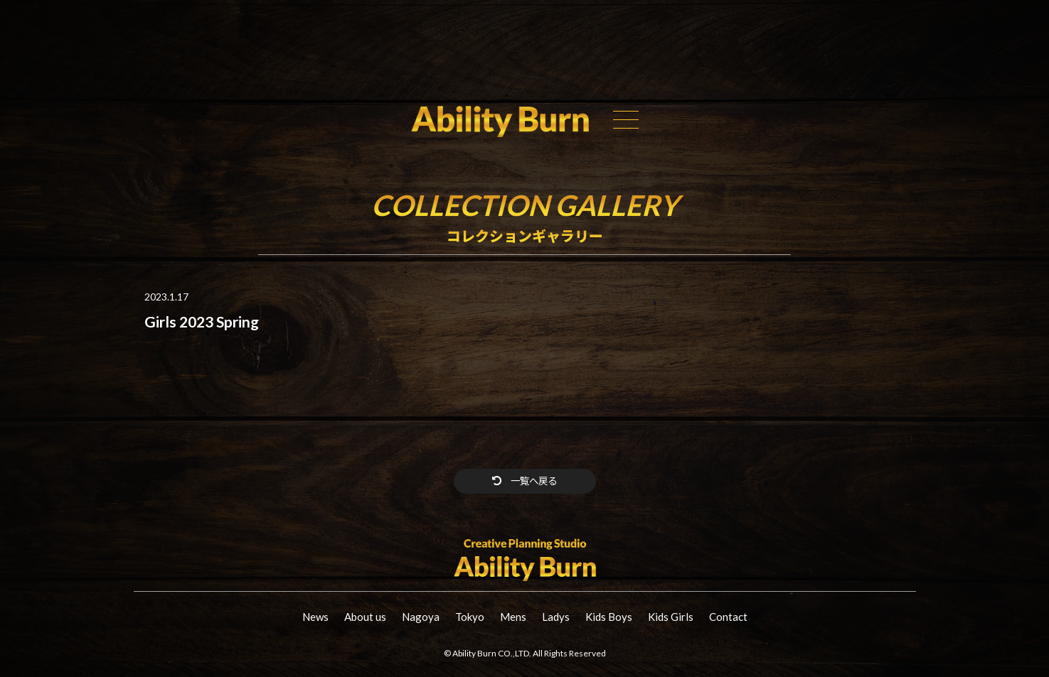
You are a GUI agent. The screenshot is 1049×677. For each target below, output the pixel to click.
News (315, 617)
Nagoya (421, 617)
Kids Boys (608, 617)
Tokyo (469, 617)
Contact (728, 617)
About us (365, 617)
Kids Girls (670, 617)
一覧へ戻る (524, 481)
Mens (513, 617)
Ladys (556, 617)
